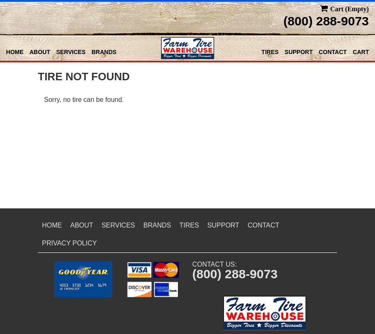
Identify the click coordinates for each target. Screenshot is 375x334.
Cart (361, 52)
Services (71, 52)
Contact (333, 52)
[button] (83, 279)
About (40, 52)
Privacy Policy (69, 243)
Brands (103, 52)
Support (299, 52)
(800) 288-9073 (326, 21)
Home (15, 52)
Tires (270, 52)
